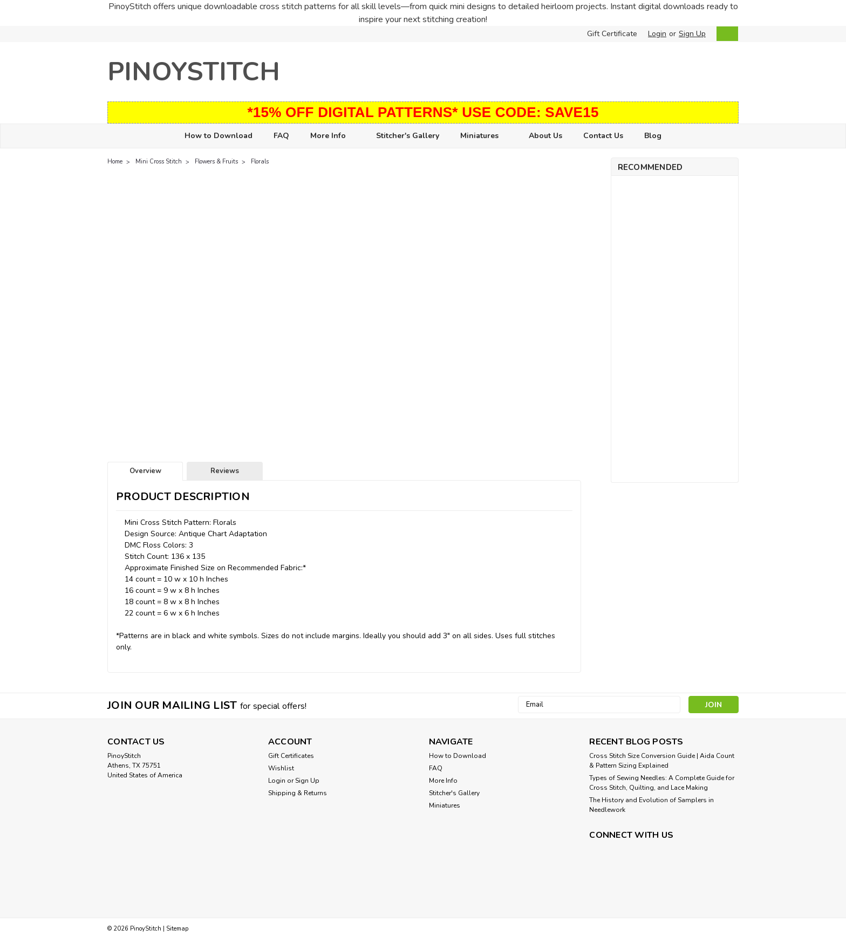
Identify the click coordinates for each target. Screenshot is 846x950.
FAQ (281, 136)
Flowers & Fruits (216, 162)
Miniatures (484, 136)
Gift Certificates (291, 755)
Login (657, 34)
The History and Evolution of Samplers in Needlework (651, 805)
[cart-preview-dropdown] (725, 33)
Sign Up (692, 34)
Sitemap (177, 929)
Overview (145, 471)
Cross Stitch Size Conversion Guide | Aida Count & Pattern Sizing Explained (661, 760)
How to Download (219, 136)
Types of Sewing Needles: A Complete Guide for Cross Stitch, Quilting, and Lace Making (661, 783)
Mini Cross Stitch (158, 162)
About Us (545, 136)
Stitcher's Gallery (407, 136)
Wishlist (281, 768)
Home (114, 162)
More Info (332, 136)
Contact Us (603, 136)
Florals (260, 162)
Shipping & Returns (297, 793)
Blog (652, 136)
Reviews (224, 471)
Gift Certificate (612, 34)
